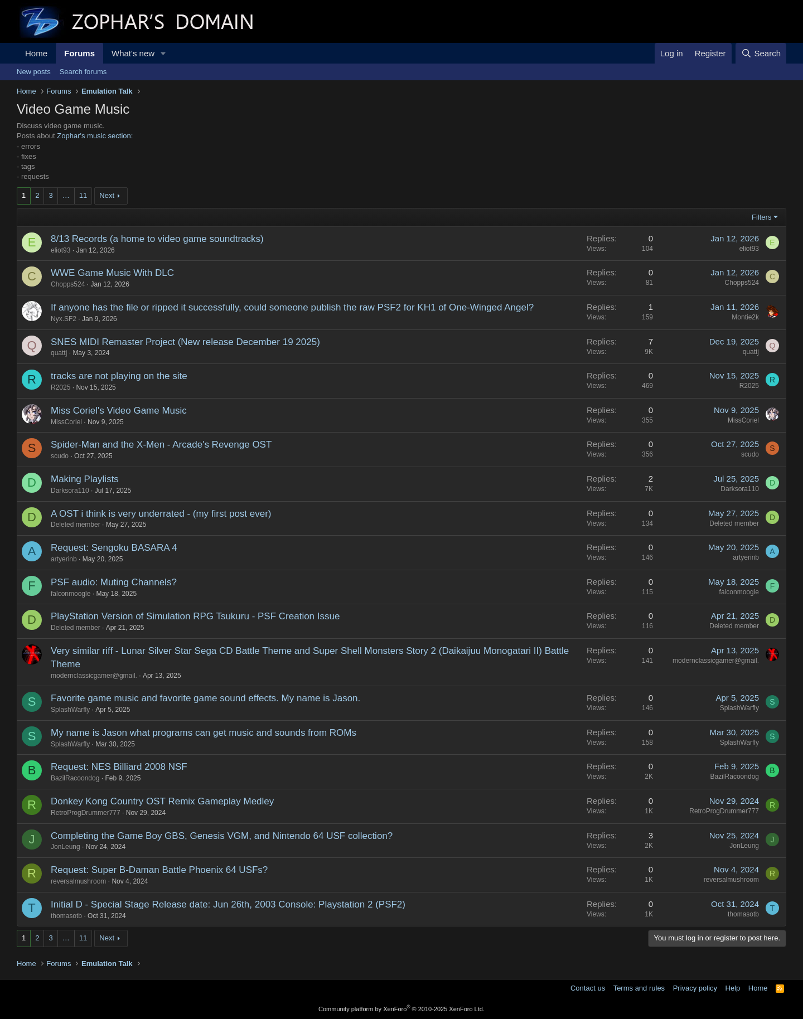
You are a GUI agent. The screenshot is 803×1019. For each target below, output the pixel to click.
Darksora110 (70, 490)
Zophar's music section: (95, 136)
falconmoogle (70, 594)
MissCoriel (66, 422)
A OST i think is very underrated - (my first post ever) (161, 513)
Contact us (587, 988)
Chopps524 (68, 284)
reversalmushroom (78, 881)
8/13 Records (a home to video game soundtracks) (157, 239)
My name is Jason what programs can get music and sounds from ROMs (203, 732)
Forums (79, 53)
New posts (34, 71)
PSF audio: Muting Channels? (114, 582)
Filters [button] (761, 217)
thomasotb (66, 916)
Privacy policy (695, 988)
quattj (59, 353)
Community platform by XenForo (401, 1009)
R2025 (60, 387)
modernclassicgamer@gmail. (94, 676)
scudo (60, 456)
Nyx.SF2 (63, 319)
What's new (133, 53)
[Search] (761, 53)
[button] (163, 53)
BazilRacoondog (75, 778)
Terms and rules (639, 988)
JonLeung (65, 847)
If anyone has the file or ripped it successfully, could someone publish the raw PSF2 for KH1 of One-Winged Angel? (292, 307)
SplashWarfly (70, 710)
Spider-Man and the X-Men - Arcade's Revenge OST (161, 444)
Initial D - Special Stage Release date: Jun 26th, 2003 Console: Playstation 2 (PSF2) (228, 904)
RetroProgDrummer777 (85, 813)
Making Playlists (85, 479)
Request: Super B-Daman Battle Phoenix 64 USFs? (159, 870)
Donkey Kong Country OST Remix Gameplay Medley (162, 801)
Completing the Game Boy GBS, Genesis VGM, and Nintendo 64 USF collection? (222, 836)
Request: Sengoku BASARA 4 (114, 547)
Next (106, 195)
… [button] (66, 195)
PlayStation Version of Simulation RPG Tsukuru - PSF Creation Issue (195, 616)
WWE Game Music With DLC (112, 273)
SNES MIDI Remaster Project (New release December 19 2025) (185, 342)
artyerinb (64, 559)
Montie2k (745, 317)
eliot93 (60, 250)
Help (733, 988)
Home (36, 53)
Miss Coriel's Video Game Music (119, 410)
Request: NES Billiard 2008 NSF (119, 766)
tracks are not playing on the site (119, 376)
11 (83, 195)
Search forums (83, 71)
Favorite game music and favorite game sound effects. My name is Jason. (205, 698)
